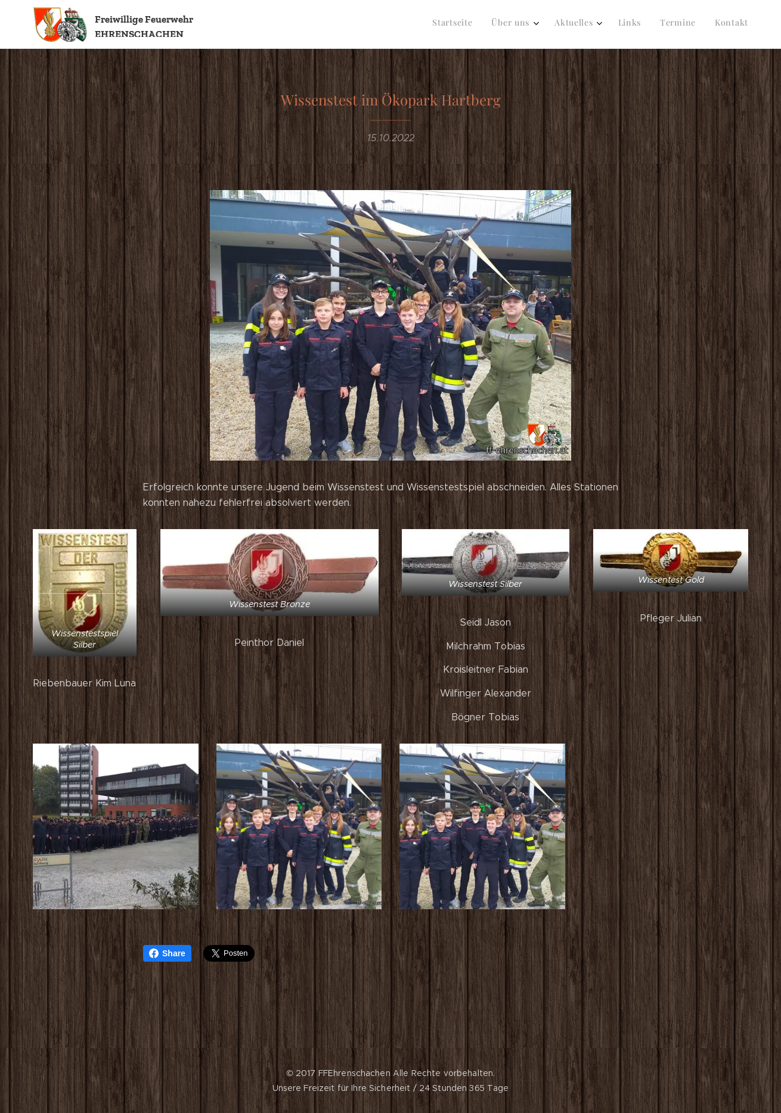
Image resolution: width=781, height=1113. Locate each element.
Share (167, 953)
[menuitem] (644, 24)
